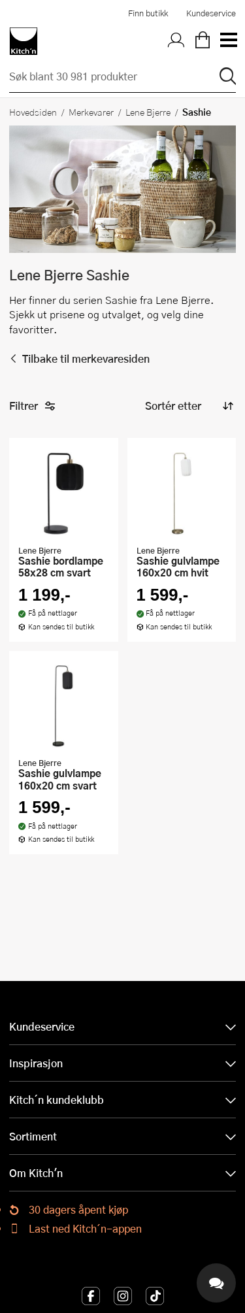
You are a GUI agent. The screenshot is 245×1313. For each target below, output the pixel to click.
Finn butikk (148, 13)
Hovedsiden (33, 111)
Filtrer (32, 406)
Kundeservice (211, 13)
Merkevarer (91, 111)
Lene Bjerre (148, 111)
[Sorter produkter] (188, 405)
